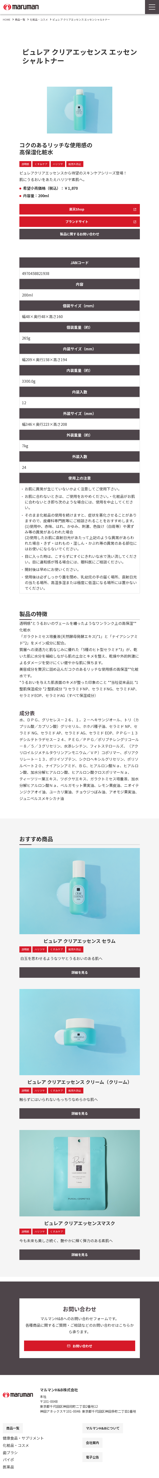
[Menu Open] (152, 7)
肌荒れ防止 (78, 164)
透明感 (25, 164)
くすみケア (42, 164)
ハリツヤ (60, 164)
